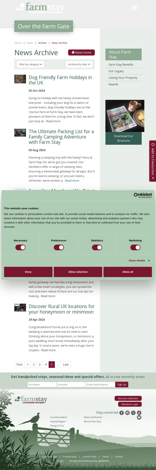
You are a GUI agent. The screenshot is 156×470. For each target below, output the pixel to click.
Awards (113, 84)
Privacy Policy (70, 456)
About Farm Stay (120, 54)
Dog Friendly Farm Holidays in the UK (60, 80)
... (58, 364)
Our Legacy (116, 71)
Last (66, 364)
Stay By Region (58, 421)
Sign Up (121, 384)
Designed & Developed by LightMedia (89, 460)
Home (17, 43)
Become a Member (128, 398)
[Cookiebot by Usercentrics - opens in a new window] (136, 195)
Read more (53, 121)
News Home (81, 52)
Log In (60, 460)
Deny (28, 271)
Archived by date (79, 64)
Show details (137, 260)
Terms (105, 456)
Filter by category (30, 64)
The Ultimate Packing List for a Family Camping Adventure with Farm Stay (61, 136)
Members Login (130, 404)
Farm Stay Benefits (121, 65)
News (30, 43)
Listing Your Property (123, 78)
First (19, 364)
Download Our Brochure (123, 138)
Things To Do (57, 425)
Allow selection (78, 271)
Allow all (127, 271)
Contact (119, 456)
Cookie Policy (89, 456)
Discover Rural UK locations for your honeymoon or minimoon (62, 309)
